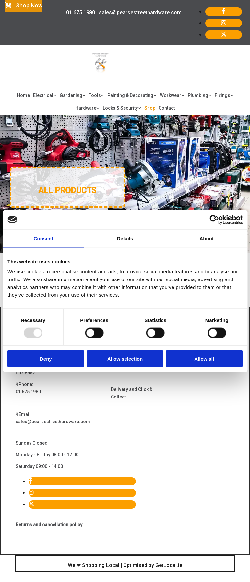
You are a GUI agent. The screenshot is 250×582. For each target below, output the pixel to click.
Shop (149, 108)
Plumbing (198, 95)
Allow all (204, 359)
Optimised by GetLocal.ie (152, 565)
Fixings (222, 95)
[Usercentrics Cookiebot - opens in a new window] (214, 219)
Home (23, 95)
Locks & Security (120, 108)
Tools (95, 95)
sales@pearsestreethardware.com (53, 421)
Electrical (43, 95)
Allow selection (125, 359)
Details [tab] (125, 238)
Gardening (71, 95)
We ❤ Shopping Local (93, 565)
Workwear (170, 95)
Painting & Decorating (130, 95)
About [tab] (206, 238)
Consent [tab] (43, 238)
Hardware (85, 108)
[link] (44, 95)
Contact (167, 108)
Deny (46, 359)
